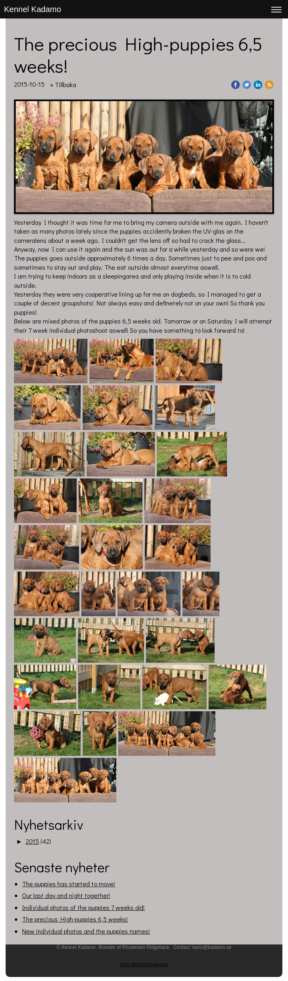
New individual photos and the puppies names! (86, 931)
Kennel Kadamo (32, 9)
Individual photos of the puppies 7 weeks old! (83, 907)
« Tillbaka (63, 84)
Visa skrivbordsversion (144, 964)
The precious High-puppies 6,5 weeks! (75, 919)
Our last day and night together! (66, 895)
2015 (32, 841)
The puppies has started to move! (68, 883)
